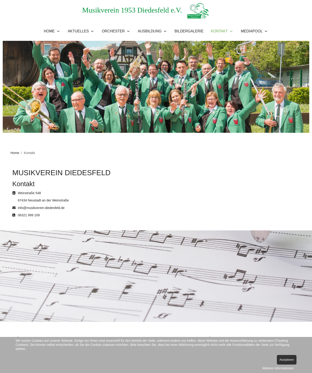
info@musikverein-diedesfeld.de (41, 208)
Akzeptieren (286, 359)
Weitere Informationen (278, 368)
